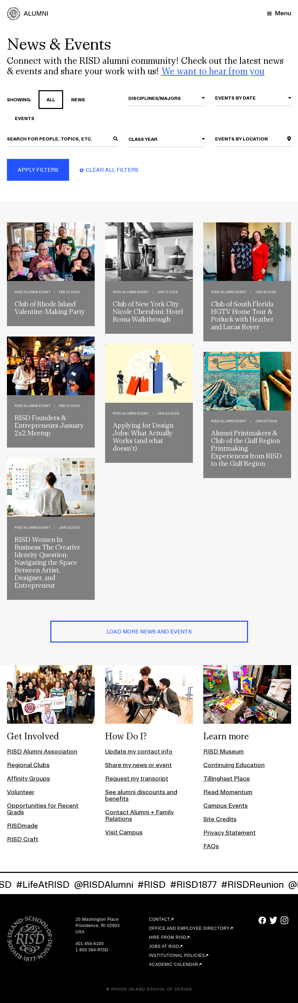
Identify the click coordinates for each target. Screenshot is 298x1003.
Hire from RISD (167, 937)
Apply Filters (38, 170)
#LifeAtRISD (48, 884)
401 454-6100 (90, 943)
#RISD (156, 884)
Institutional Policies (177, 955)
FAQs (211, 846)
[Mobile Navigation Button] (279, 13)
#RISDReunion (257, 884)
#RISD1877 (198, 884)
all (47, 99)
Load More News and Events (149, 632)
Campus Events (225, 805)
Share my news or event (138, 765)
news (74, 99)
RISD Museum (223, 751)
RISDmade (22, 825)
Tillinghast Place (226, 778)
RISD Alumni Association (42, 751)
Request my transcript (136, 778)
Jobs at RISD (164, 946)
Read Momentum (228, 792)
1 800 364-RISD (92, 949)
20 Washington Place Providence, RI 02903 (98, 922)
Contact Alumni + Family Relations (139, 815)
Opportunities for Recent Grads (42, 808)
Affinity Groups (28, 778)
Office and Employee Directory (189, 928)
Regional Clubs (28, 765)
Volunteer (20, 792)
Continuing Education (234, 765)
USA (80, 931)
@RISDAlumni (108, 884)
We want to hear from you (212, 71)
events (20, 118)
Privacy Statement (229, 832)
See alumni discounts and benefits (141, 795)
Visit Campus (124, 832)
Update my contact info (138, 751)
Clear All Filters (112, 170)
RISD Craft (22, 839)
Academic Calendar (173, 964)
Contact (159, 919)
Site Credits (220, 819)
